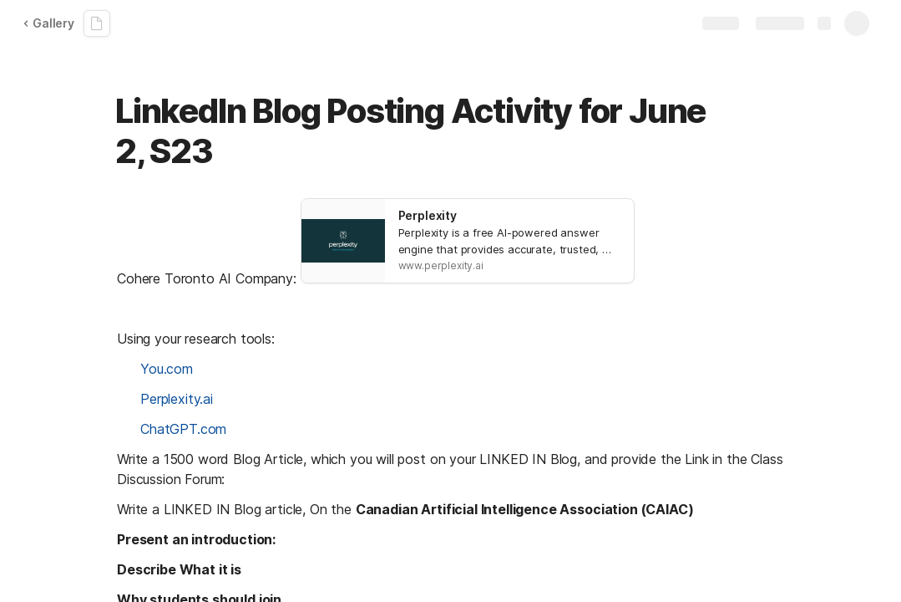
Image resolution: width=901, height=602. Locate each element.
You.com (166, 368)
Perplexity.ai (176, 398)
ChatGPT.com (183, 429)
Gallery (48, 23)
